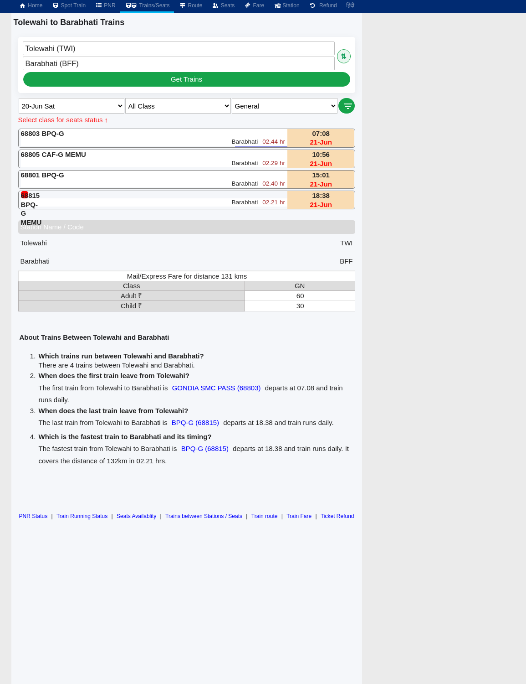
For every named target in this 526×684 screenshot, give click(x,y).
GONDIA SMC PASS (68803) (216, 388)
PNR (105, 5)
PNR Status (33, 516)
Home (30, 5)
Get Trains (186, 79)
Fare (254, 5)
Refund (323, 5)
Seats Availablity (136, 516)
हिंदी (350, 5)
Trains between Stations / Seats (203, 516)
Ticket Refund (337, 516)
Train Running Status (81, 516)
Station (286, 5)
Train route (264, 516)
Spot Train (68, 5)
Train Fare (299, 516)
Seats (223, 5)
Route (190, 5)
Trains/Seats (147, 5)
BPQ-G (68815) (195, 422)
